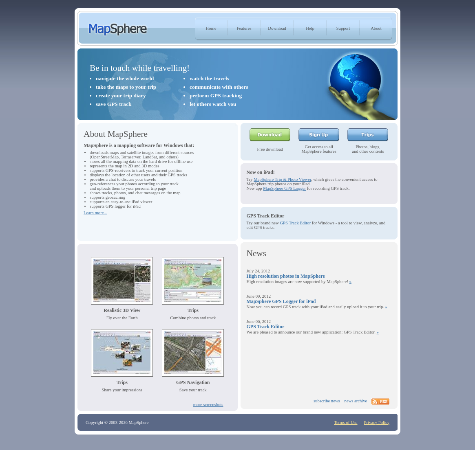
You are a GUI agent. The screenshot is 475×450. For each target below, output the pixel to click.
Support (343, 28)
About (376, 28)
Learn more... (95, 213)
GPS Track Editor (295, 223)
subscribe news (327, 401)
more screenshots (208, 404)
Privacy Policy (376, 422)
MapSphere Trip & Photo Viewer (282, 179)
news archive (355, 401)
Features (243, 28)
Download (277, 28)
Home (210, 28)
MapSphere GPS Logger (284, 188)
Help (310, 28)
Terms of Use (345, 422)
